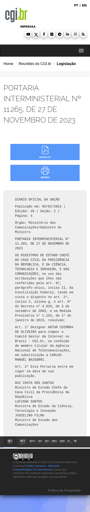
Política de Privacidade (64, 490)
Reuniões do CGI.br (35, 64)
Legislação (66, 64)
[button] (28, 34)
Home (8, 64)
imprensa (28, 26)
